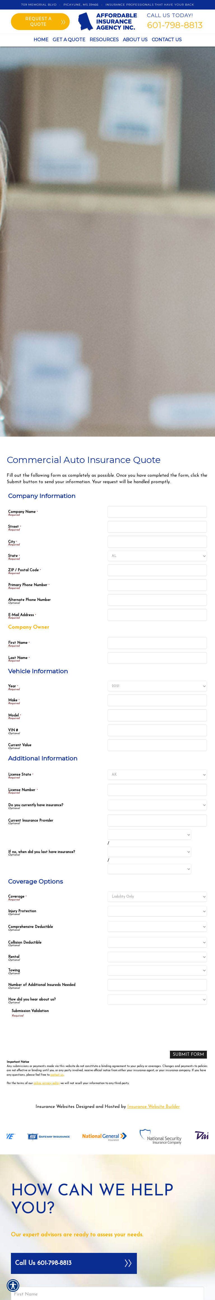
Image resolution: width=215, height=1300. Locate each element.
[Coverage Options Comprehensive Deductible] (157, 926)
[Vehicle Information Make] (157, 700)
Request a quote (45, 21)
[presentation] (54, 1029)
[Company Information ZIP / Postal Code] (157, 570)
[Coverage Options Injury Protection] (157, 911)
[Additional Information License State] (157, 774)
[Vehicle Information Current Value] (157, 745)
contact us (57, 1075)
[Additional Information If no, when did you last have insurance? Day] (149, 852)
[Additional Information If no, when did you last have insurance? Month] (149, 834)
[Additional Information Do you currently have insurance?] (157, 805)
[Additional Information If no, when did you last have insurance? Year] (149, 869)
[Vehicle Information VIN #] (157, 730)
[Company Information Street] (157, 527)
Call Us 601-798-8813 (74, 1263)
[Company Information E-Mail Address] (157, 615)
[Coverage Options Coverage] (157, 896)
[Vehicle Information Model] (157, 715)
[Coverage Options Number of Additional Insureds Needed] (157, 985)
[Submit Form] (188, 1055)
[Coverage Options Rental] (157, 957)
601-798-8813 (175, 25)
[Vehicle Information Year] (157, 686)
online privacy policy (47, 1083)
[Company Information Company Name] (157, 512)
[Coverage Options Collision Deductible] (157, 942)
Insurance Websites (55, 1107)
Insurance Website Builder (153, 1107)
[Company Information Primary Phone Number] (157, 585)
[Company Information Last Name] (157, 658)
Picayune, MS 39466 (81, 4)
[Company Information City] (157, 542)
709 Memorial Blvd (39, 4)
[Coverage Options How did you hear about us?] (157, 999)
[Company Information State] (157, 556)
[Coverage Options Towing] (157, 970)
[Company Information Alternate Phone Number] (157, 600)
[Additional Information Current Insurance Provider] (157, 820)
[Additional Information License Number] (157, 790)
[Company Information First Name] (157, 643)
